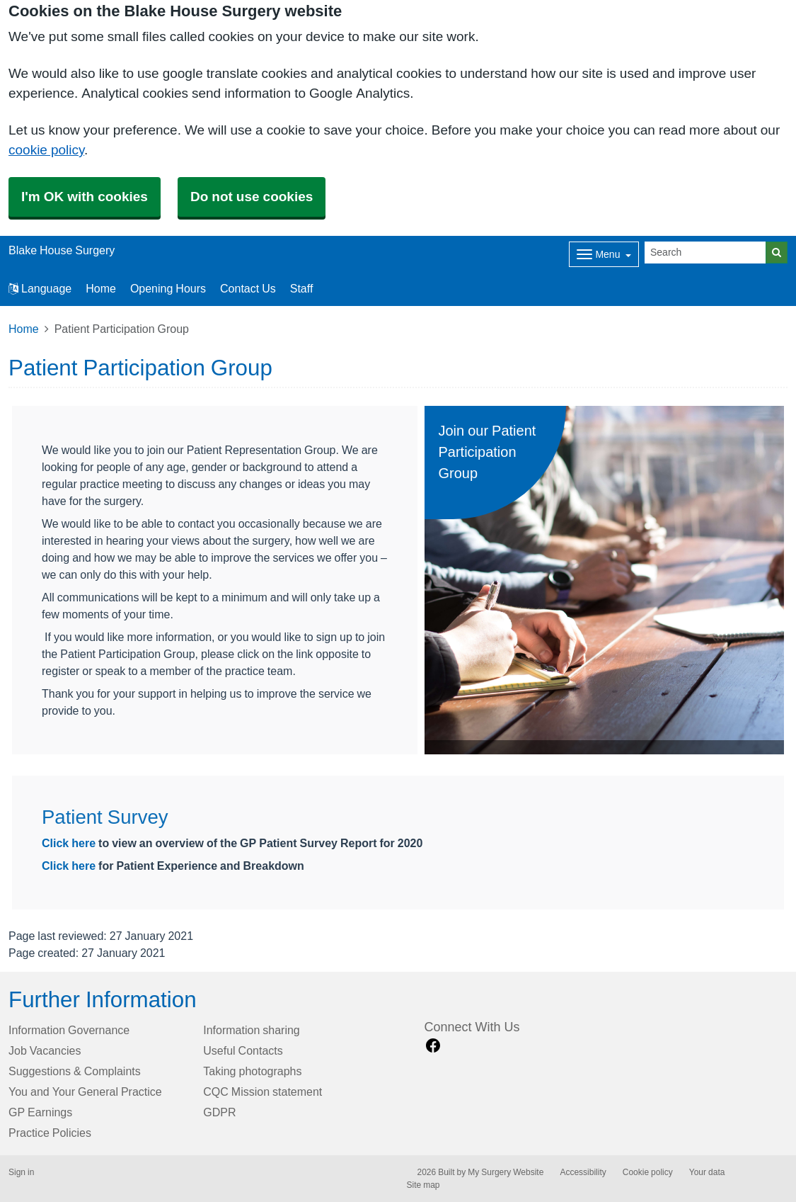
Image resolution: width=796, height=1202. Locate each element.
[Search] (705, 252)
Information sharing (251, 1030)
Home (101, 288)
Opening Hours (168, 288)
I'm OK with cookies (84, 196)
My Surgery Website (505, 1172)
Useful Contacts (243, 1050)
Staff (301, 288)
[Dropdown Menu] (604, 254)
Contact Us (248, 288)
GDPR (219, 1112)
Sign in (21, 1172)
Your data (707, 1172)
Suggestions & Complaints (74, 1071)
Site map (423, 1185)
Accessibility (583, 1172)
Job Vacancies (44, 1050)
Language (39, 288)
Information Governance (68, 1030)
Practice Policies (49, 1132)
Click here (70, 843)
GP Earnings (40, 1112)
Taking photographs (252, 1071)
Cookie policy (648, 1172)
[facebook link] (433, 1046)
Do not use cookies (251, 196)
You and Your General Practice (85, 1091)
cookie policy (46, 150)
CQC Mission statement (262, 1091)
